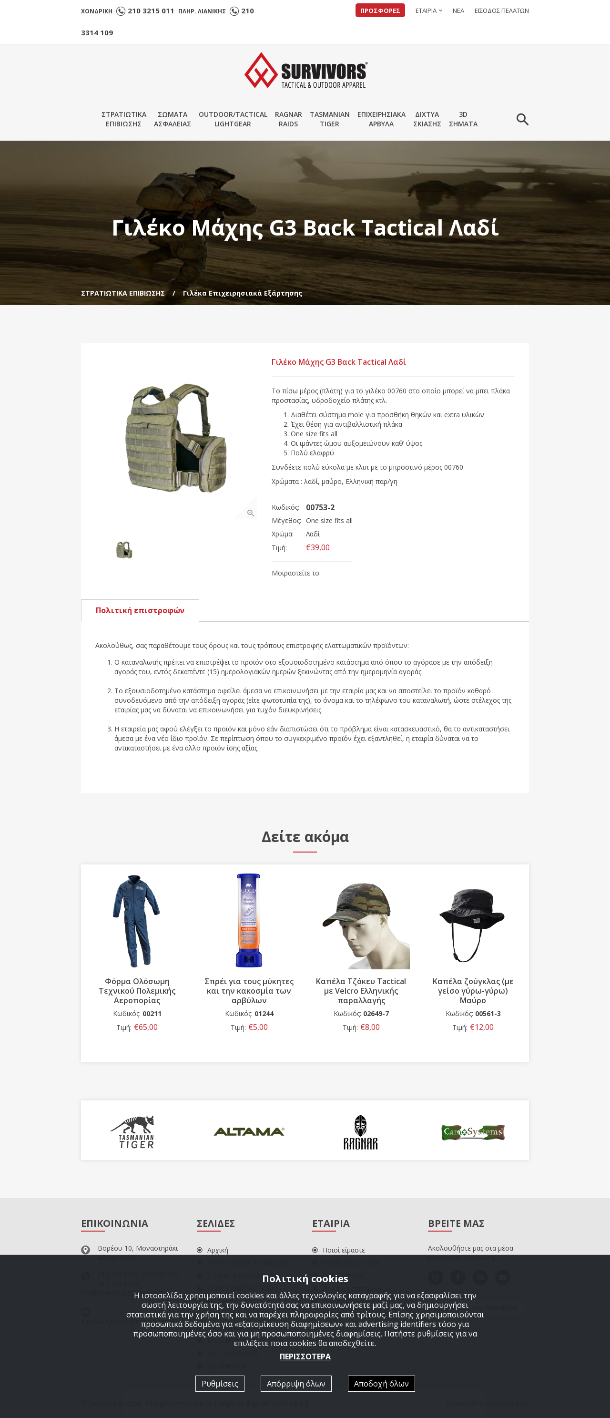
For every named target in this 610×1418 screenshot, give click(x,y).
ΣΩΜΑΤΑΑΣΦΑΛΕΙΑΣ (172, 119)
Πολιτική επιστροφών (140, 611)
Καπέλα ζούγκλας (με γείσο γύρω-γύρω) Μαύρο (473, 991)
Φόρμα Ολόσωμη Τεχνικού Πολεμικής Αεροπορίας (137, 991)
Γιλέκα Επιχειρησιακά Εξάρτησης (242, 293)
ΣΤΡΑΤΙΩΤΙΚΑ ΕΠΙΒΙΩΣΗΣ (123, 293)
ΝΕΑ (458, 10)
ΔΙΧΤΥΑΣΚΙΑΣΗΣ (427, 119)
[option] (176, 439)
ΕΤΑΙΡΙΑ (426, 10)
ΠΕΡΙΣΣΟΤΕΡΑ (305, 1356)
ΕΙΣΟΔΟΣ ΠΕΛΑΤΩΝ (502, 10)
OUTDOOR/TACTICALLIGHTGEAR (233, 119)
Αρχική (212, 1250)
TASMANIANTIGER (330, 119)
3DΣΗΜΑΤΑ (463, 119)
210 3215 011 (151, 10)
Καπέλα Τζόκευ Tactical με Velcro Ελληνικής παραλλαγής (361, 991)
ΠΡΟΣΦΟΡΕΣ (380, 10)
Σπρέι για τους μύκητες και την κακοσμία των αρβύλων (249, 991)
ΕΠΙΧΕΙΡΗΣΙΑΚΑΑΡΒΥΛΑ (381, 119)
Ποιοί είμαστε (338, 1250)
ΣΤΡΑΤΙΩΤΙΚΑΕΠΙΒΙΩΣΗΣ (124, 119)
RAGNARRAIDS (288, 119)
